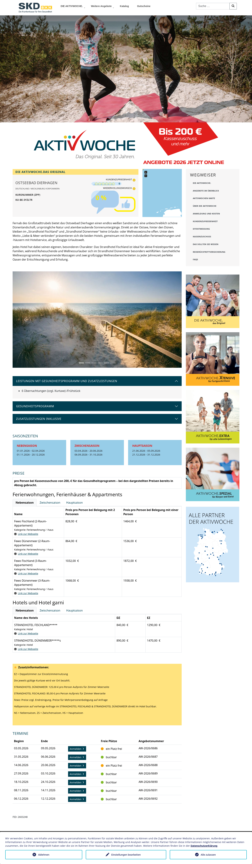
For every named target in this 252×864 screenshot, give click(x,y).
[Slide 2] (87, 363)
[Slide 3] (94, 363)
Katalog (124, 6)
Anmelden (77, 749)
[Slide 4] (100, 363)
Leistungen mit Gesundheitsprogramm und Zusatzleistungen (66, 381)
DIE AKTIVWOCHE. (72, 6)
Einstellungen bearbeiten (126, 854)
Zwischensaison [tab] (50, 502)
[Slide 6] (112, 363)
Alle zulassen (208, 854)
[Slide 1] (81, 363)
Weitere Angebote (101, 6)
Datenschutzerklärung (204, 845)
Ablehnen (43, 854)
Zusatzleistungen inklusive (38, 419)
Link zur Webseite (28, 534)
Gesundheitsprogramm (35, 406)
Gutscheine (143, 6)
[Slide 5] (106, 363)
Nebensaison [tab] (25, 502)
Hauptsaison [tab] (74, 502)
